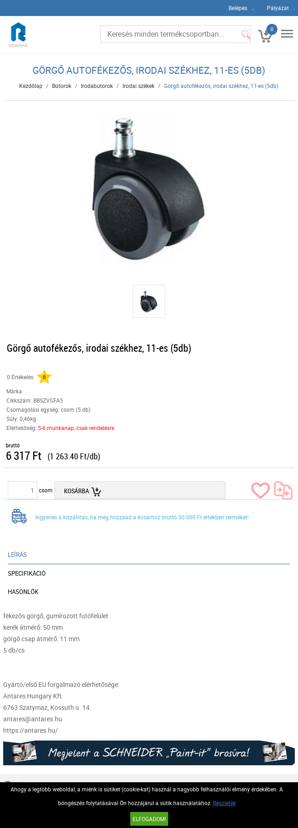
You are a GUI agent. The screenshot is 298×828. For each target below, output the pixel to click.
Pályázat (278, 7)
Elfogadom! (149, 819)
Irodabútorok (97, 85)
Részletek (224, 802)
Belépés (238, 7)
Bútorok (61, 85)
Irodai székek (138, 85)
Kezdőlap (31, 85)
